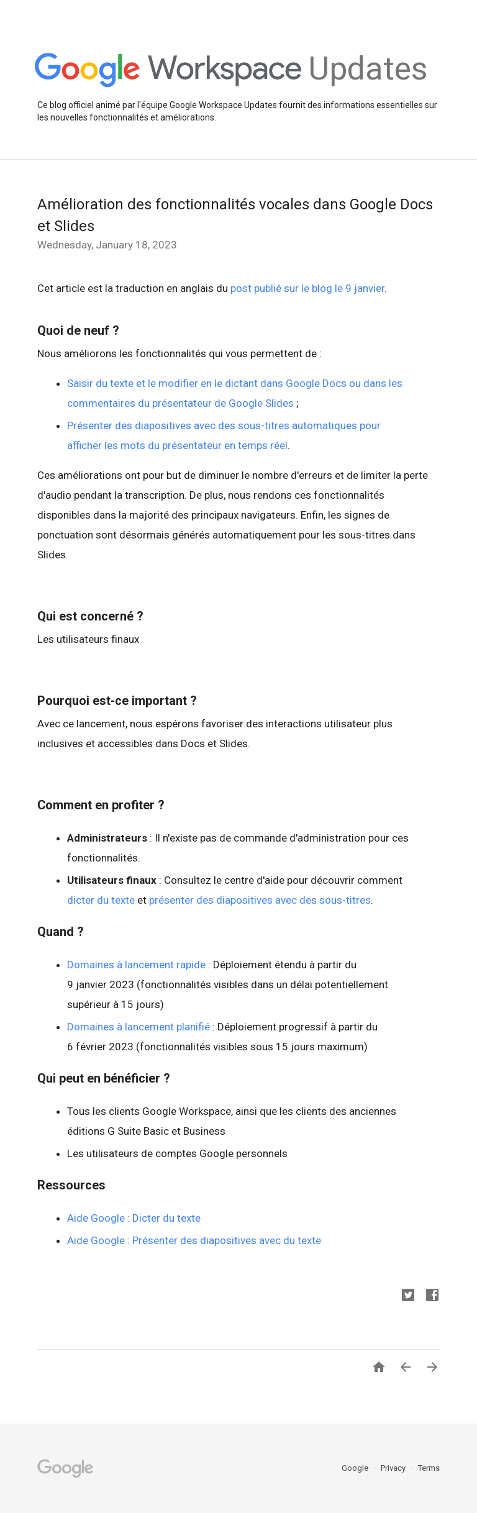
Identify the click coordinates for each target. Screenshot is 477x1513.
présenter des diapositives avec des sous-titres (260, 900)
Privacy (394, 1468)
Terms (429, 1468)
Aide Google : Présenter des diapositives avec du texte (194, 1240)
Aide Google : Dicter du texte (134, 1218)
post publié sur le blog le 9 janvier (307, 288)
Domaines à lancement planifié (138, 1026)
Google (356, 1468)
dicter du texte (101, 900)
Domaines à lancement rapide (136, 964)
